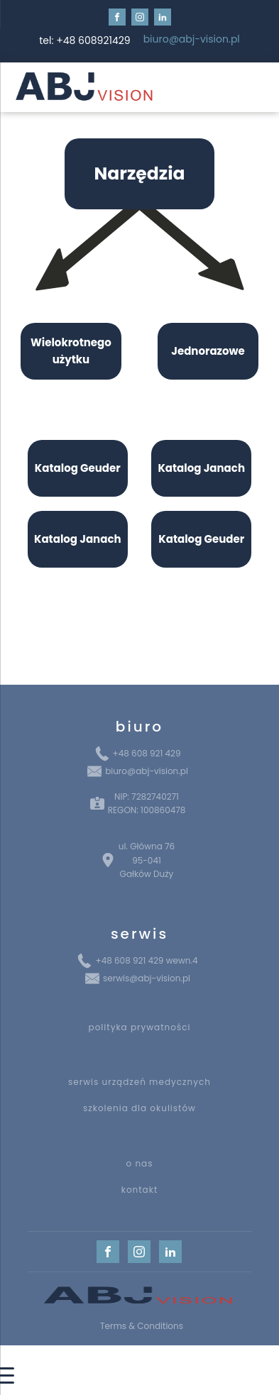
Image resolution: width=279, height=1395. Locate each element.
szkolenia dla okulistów (139, 1108)
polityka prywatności (140, 1027)
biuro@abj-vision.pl (191, 39)
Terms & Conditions (141, 1326)
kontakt (139, 1189)
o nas (139, 1163)
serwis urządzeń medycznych (139, 1081)
